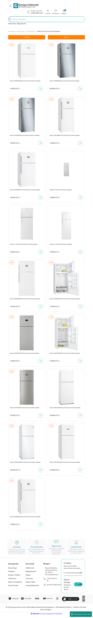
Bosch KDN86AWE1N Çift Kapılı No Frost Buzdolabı (25, 300)
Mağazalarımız (21, 24)
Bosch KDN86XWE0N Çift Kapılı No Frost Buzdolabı (25, 81)
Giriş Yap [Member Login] (47, 11)
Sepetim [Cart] (63, 11)
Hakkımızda (12, 24)
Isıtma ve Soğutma (15, 585)
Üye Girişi (29, 581)
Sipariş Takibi (30, 585)
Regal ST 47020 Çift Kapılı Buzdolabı (61, 190)
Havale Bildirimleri (32, 588)
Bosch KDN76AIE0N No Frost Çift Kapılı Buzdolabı (25, 136)
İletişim (28, 578)
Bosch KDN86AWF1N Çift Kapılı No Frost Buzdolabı (25, 190)
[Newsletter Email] (73, 575)
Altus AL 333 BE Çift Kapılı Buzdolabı (61, 245)
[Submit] (81, 575)
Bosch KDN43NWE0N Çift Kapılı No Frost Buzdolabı (65, 409)
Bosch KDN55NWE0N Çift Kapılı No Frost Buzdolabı (25, 464)
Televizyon (12, 581)
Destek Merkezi (78, 587)
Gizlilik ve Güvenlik (79, 610)
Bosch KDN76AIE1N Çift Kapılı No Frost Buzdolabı (24, 409)
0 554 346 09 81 (50, 582)
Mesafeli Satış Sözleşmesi (45, 610)
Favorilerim (55, 11)
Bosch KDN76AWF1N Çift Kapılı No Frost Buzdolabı (65, 136)
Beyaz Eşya (12, 571)
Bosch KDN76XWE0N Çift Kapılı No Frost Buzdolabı (65, 464)
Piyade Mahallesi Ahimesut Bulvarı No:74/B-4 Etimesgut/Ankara (50, 574)
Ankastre (11, 574)
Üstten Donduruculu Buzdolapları (48, 31)
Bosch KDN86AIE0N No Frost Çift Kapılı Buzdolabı (64, 81)
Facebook (26, 601)
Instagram (14, 601)
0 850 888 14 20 (37, 13)
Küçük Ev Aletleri (14, 578)
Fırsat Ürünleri (13, 588)
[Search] (46, 19)
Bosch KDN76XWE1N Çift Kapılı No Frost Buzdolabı (65, 355)
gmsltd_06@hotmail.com (54, 587)
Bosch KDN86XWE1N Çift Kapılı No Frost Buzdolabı (65, 300)
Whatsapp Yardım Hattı (81, 614)
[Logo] (26, 5)
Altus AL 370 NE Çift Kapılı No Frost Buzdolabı (23, 245)
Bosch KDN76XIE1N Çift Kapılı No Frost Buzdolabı (24, 355)
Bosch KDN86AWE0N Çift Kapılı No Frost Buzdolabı (25, 519)
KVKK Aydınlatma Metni (63, 610)
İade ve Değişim (45, 612)
